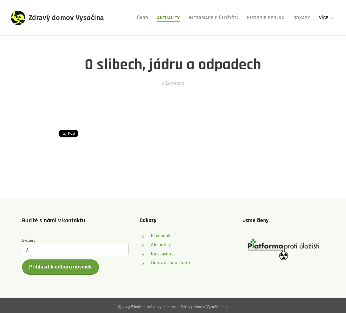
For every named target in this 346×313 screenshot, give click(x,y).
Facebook (161, 235)
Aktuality (161, 244)
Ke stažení (162, 253)
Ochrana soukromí (170, 262)
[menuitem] (144, 18)
